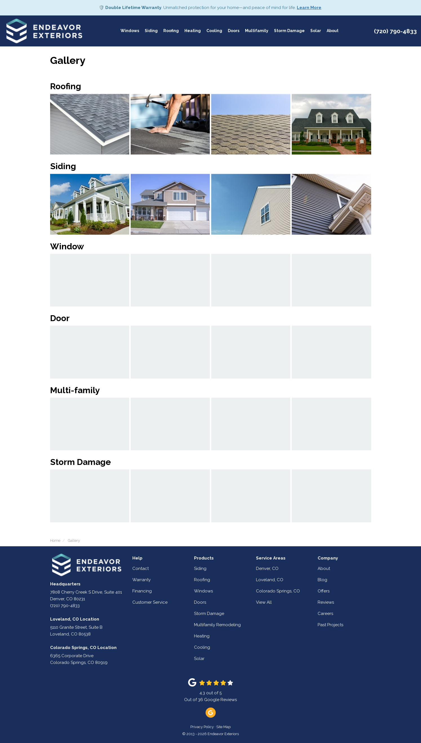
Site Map (223, 727)
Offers (323, 591)
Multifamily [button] (256, 31)
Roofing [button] (171, 31)
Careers (325, 613)
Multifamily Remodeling (217, 624)
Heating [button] (192, 31)
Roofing (202, 579)
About (324, 568)
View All (264, 602)
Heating (202, 636)
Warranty (141, 579)
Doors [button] (233, 31)
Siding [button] (151, 31)
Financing (142, 591)
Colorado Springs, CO (278, 591)
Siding (200, 568)
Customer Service (150, 602)
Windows (203, 591)
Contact (140, 568)
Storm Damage (209, 613)
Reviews (326, 602)
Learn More (309, 7)
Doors (200, 602)
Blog (322, 579)
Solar (199, 658)
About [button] (332, 31)
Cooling (202, 647)
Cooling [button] (214, 31)
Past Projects (330, 624)
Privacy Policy (202, 727)
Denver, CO (267, 568)
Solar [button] (315, 31)
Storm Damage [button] (289, 31)
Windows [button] (130, 31)
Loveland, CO (269, 579)
